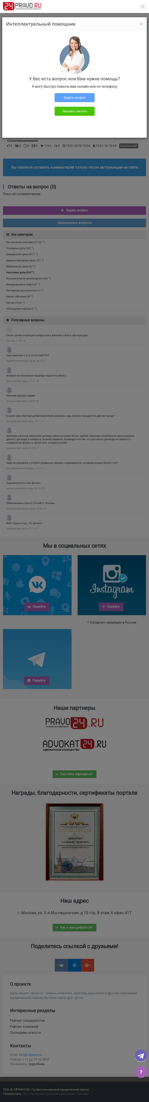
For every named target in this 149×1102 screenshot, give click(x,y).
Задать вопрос (74, 98)
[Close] (141, 24)
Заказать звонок (74, 111)
